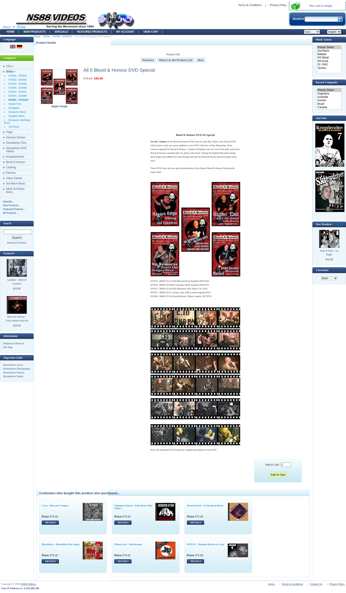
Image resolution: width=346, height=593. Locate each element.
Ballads (329, 54)
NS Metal (329, 57)
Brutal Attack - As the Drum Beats (205, 505)
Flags (9, 132)
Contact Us (316, 584)
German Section (16, 137)
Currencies (322, 270)
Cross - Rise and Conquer (55, 505)
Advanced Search (17, 242)
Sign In (7, 26)
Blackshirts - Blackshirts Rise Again (61, 544)
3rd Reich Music (15, 183)
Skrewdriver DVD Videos (16, 150)
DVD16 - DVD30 (17, 79)
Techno (329, 68)
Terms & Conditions (250, 5)
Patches (11, 172)
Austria (329, 100)
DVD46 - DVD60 (17, 87)
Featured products (92, 31)
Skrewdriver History (13, 372)
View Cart (150, 31)
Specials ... (9, 201)
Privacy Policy (278, 5)
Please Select (329, 47)
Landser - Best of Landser (16, 281)
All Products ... (11, 213)
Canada (329, 107)
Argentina (329, 93)
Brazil (329, 104)
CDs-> (10, 66)
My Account (125, 31)
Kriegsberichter (15, 156)
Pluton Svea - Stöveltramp (128, 544)
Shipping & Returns (13, 343)
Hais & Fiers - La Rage (329, 252)
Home (10, 31)
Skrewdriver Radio (13, 376)
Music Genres (324, 39)
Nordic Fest (14, 104)
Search (7, 223)
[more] (20, 253)
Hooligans (13, 108)
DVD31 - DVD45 (17, 83)
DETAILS (50, 522)
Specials (61, 31)
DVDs (46, 36)
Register (21, 26)
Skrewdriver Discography (16, 368)
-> (11, 71)
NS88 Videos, (29, 584)
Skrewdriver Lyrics (13, 365)
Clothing (11, 167)
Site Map (8, 347)
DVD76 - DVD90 (17, 95)
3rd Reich (13, 126)
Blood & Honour (15, 162)
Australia (329, 97)
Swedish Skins (16, 116)
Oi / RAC (329, 64)
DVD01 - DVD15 (17, 75)
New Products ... (12, 205)
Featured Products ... (14, 209)
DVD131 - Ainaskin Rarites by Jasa (205, 544)
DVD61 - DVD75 (17, 91)
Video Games (14, 178)
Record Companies (327, 82)
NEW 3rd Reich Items (15, 190)
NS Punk (329, 61)
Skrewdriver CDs (16, 142)
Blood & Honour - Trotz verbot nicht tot (17, 318)
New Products (35, 31)
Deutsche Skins (16, 112)
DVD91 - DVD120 (62, 36)
